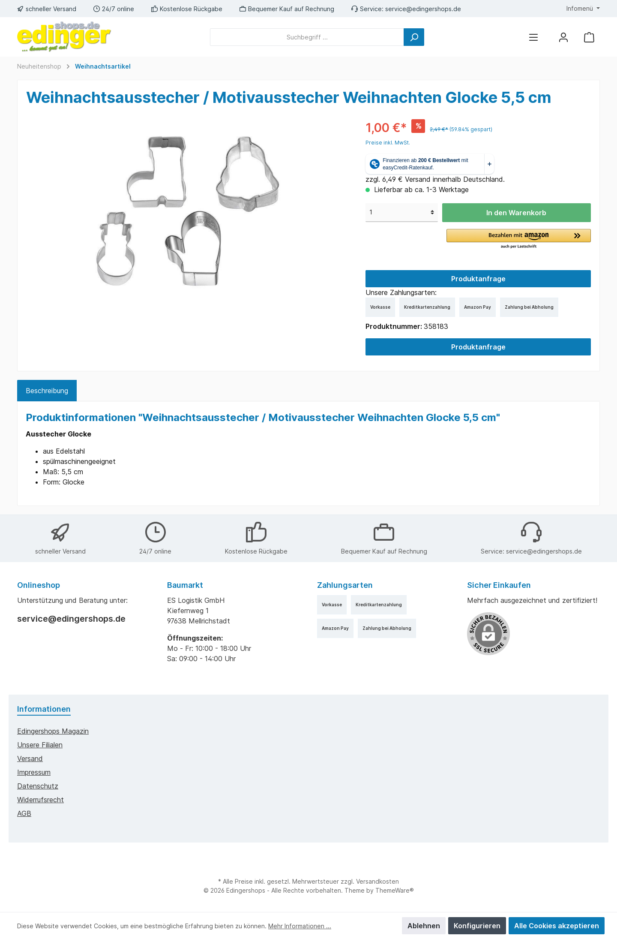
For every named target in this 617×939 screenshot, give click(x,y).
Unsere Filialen (40, 744)
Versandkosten (377, 881)
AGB (24, 813)
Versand (30, 758)
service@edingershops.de (423, 8)
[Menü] (533, 37)
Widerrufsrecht (40, 799)
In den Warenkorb (516, 212)
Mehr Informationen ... (299, 926)
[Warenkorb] (589, 37)
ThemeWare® (394, 890)
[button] (518, 239)
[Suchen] (414, 37)
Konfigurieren (477, 925)
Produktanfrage (478, 278)
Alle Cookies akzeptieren (556, 925)
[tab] (47, 390)
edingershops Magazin (53, 731)
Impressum (34, 772)
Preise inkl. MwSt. (387, 142)
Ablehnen (423, 925)
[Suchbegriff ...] (307, 37)
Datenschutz (37, 786)
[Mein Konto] (563, 37)
